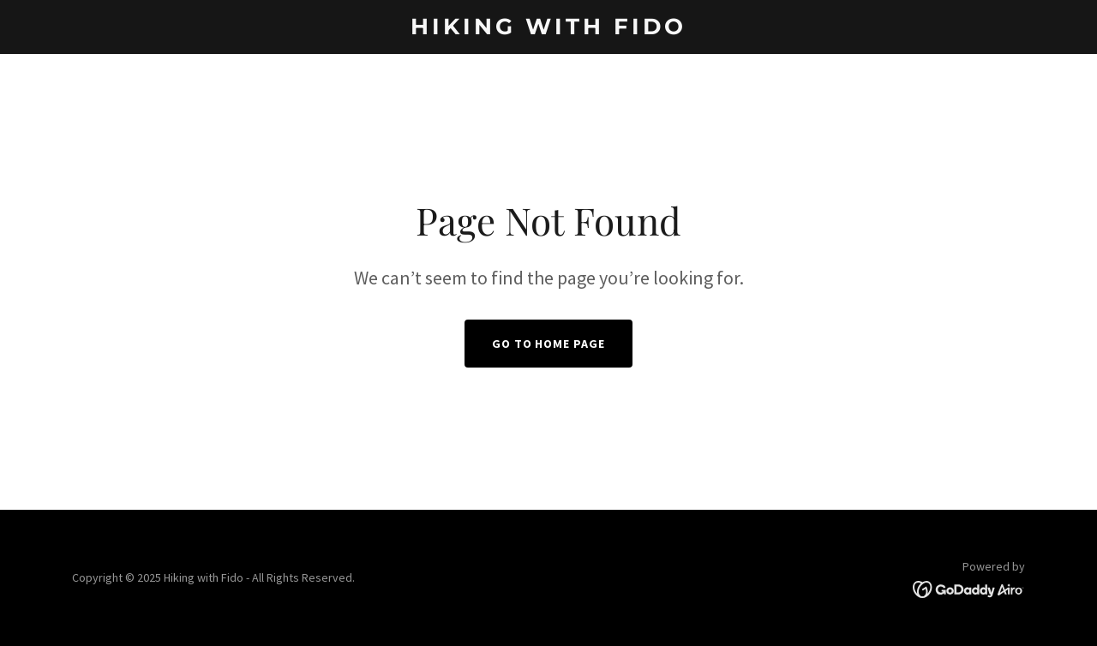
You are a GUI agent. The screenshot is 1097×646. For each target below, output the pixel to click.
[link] (549, 29)
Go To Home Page (549, 343)
